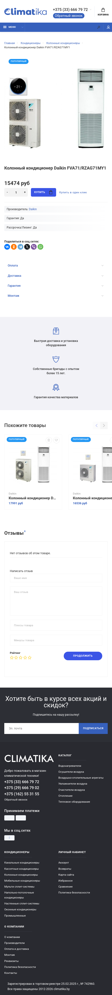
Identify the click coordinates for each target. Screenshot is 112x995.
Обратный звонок (69, 16)
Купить (43, 192)
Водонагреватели (69, 765)
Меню (9, 27)
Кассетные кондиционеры (21, 868)
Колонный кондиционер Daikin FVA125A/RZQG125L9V (33, 498)
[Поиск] (98, 27)
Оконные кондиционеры (20, 909)
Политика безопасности (74, 892)
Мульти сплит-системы (19, 886)
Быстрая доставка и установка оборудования (56, 337)
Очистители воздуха (71, 789)
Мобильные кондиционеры (22, 880)
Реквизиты (11, 961)
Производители (14, 943)
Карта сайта (66, 874)
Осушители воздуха (71, 771)
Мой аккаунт (108, 27)
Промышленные (15, 915)
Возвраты (64, 868)
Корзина (103, 12)
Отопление (65, 795)
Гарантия (55, 285)
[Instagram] (9, 837)
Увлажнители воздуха (72, 783)
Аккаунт (63, 862)
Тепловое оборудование (74, 801)
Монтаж (55, 295)
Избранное (65, 880)
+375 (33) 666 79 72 (70, 10)
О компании (12, 937)
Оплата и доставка (16, 949)
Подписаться (93, 728)
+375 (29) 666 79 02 (21, 788)
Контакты (10, 973)
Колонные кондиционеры (21, 874)
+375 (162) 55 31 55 (21, 794)
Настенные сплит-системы (21, 903)
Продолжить (83, 655)
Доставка (55, 275)
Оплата (55, 265)
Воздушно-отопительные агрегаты (81, 777)
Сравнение (65, 886)
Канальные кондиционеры (21, 862)
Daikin (33, 209)
